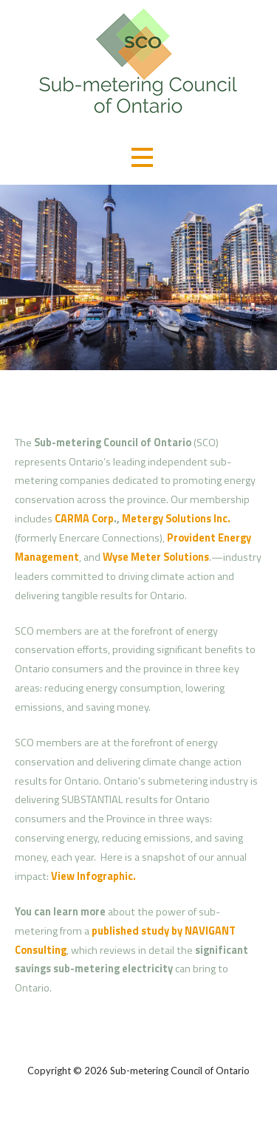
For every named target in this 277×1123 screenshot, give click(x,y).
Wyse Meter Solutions (156, 557)
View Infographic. (93, 876)
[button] (142, 157)
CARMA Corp (84, 519)
